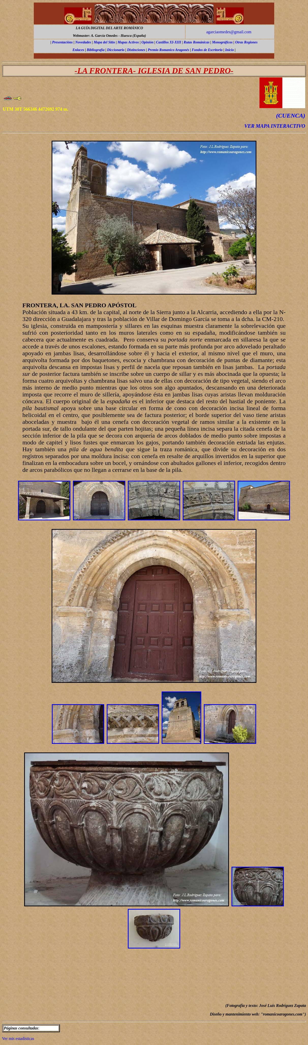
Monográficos (222, 42)
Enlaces (78, 50)
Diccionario (115, 50)
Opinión (147, 42)
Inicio (229, 50)
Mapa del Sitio (104, 42)
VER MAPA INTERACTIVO (274, 126)
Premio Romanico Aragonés (168, 50)
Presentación (61, 42)
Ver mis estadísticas (18, 1038)
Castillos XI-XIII (168, 42)
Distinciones (136, 50)
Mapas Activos (128, 42)
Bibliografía (95, 50)
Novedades (83, 42)
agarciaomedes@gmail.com (228, 32)
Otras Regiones (246, 42)
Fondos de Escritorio (207, 50)
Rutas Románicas (197, 42)
